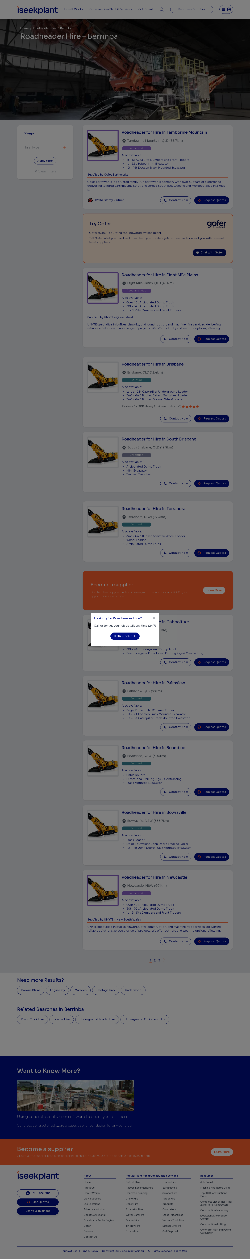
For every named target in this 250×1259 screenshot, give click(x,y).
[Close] (154, 618)
